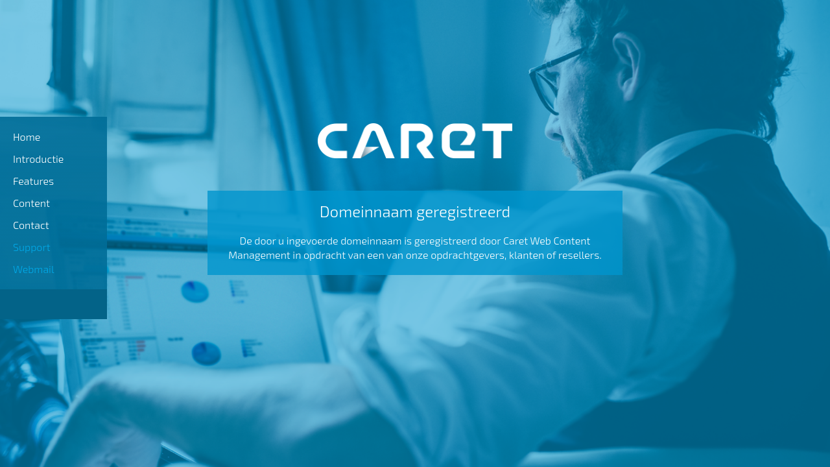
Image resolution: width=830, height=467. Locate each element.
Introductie (38, 158)
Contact (31, 225)
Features (33, 180)
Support (32, 247)
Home (26, 136)
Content (31, 203)
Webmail (33, 269)
